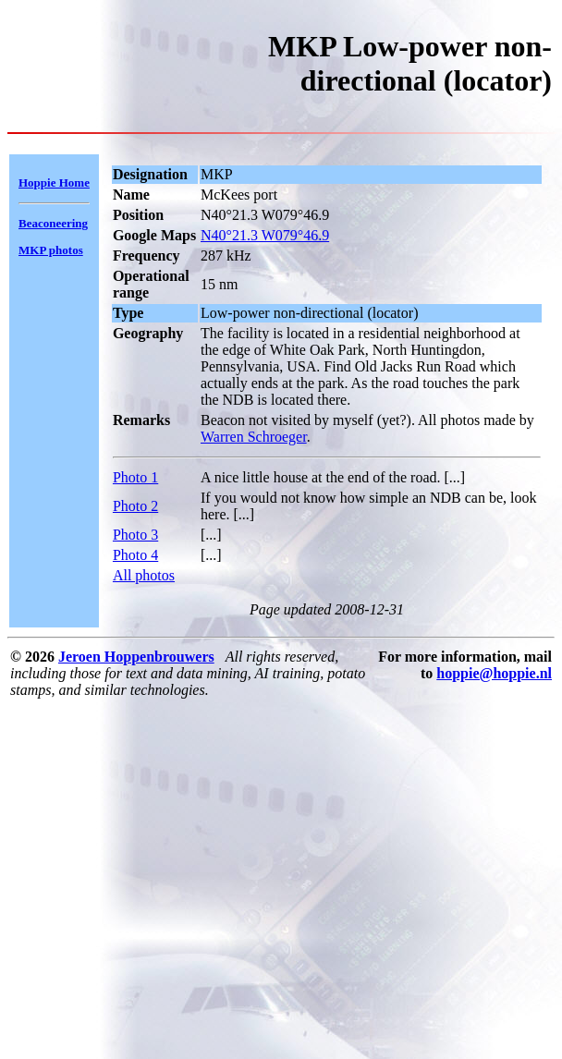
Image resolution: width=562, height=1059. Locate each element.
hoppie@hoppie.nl (494, 673)
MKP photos (50, 250)
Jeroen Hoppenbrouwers (136, 656)
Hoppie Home (54, 182)
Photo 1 (135, 477)
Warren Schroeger (254, 436)
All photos (144, 575)
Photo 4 (135, 555)
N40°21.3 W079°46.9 (265, 235)
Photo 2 (135, 506)
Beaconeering (53, 223)
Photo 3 (135, 534)
